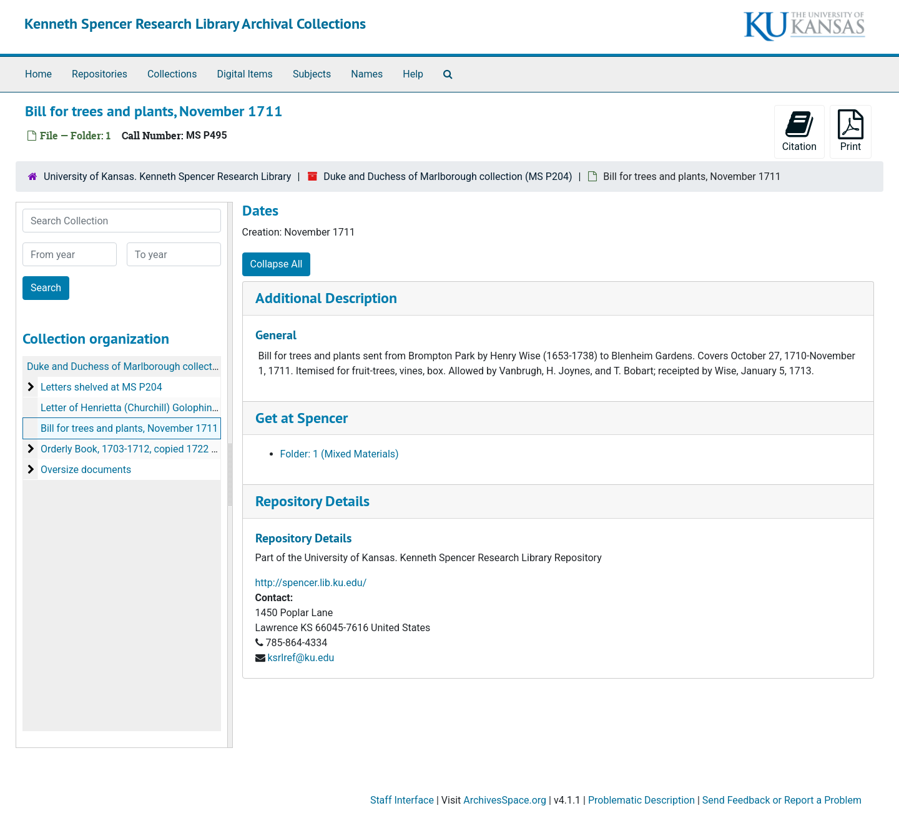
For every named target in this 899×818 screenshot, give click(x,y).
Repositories (99, 74)
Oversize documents (86, 470)
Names (367, 74)
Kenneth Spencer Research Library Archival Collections (195, 23)
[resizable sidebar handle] (229, 474)
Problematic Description (641, 800)
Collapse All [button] (276, 264)
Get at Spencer (301, 417)
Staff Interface (402, 800)
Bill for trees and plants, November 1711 (129, 428)
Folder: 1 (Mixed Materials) (339, 454)
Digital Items (244, 74)
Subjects (312, 74)
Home (38, 74)
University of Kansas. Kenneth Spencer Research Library (167, 176)
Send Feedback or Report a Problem (782, 800)
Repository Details (312, 501)
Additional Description (326, 297)
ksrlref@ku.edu (300, 658)
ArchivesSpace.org (504, 800)
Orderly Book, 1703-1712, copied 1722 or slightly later (159, 449)
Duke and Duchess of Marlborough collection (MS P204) (447, 176)
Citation (799, 130)
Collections (172, 74)
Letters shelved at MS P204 (101, 387)
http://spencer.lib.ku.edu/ (311, 583)
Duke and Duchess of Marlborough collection (126, 366)
